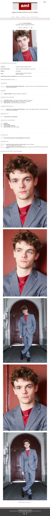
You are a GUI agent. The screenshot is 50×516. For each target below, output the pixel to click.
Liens (20, 27)
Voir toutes (25, 502)
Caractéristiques (9, 79)
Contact (25, 27)
